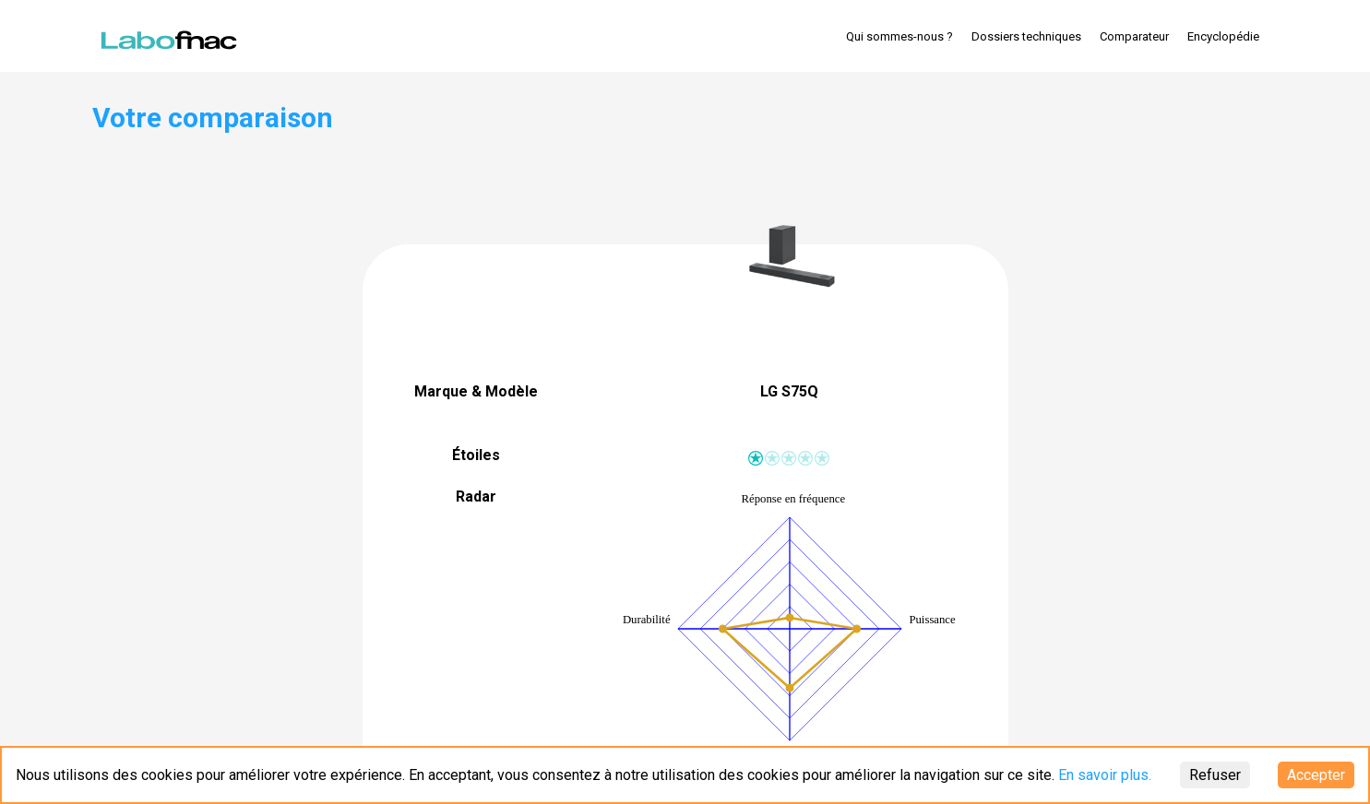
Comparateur (1134, 36)
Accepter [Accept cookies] (1316, 775)
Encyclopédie (1223, 36)
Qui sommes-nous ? (899, 36)
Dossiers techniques (1026, 36)
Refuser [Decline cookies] (1215, 775)
